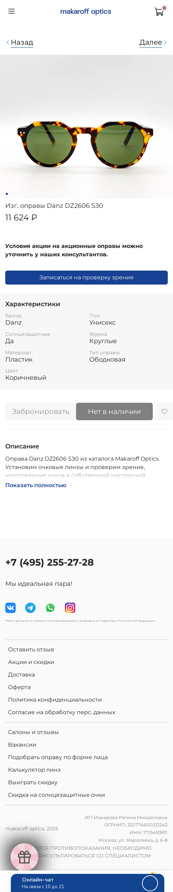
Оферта (19, 687)
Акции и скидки (31, 662)
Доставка (21, 674)
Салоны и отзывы (33, 732)
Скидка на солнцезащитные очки (56, 795)
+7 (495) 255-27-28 (49, 562)
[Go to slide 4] (21, 194)
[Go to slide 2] (11, 194)
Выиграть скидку (33, 782)
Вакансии (22, 744)
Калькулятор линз (34, 769)
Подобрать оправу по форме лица (58, 757)
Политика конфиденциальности (55, 699)
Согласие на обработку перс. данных (61, 712)
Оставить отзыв (31, 649)
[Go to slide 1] (7, 194)
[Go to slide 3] (16, 194)
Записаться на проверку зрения (86, 277)
